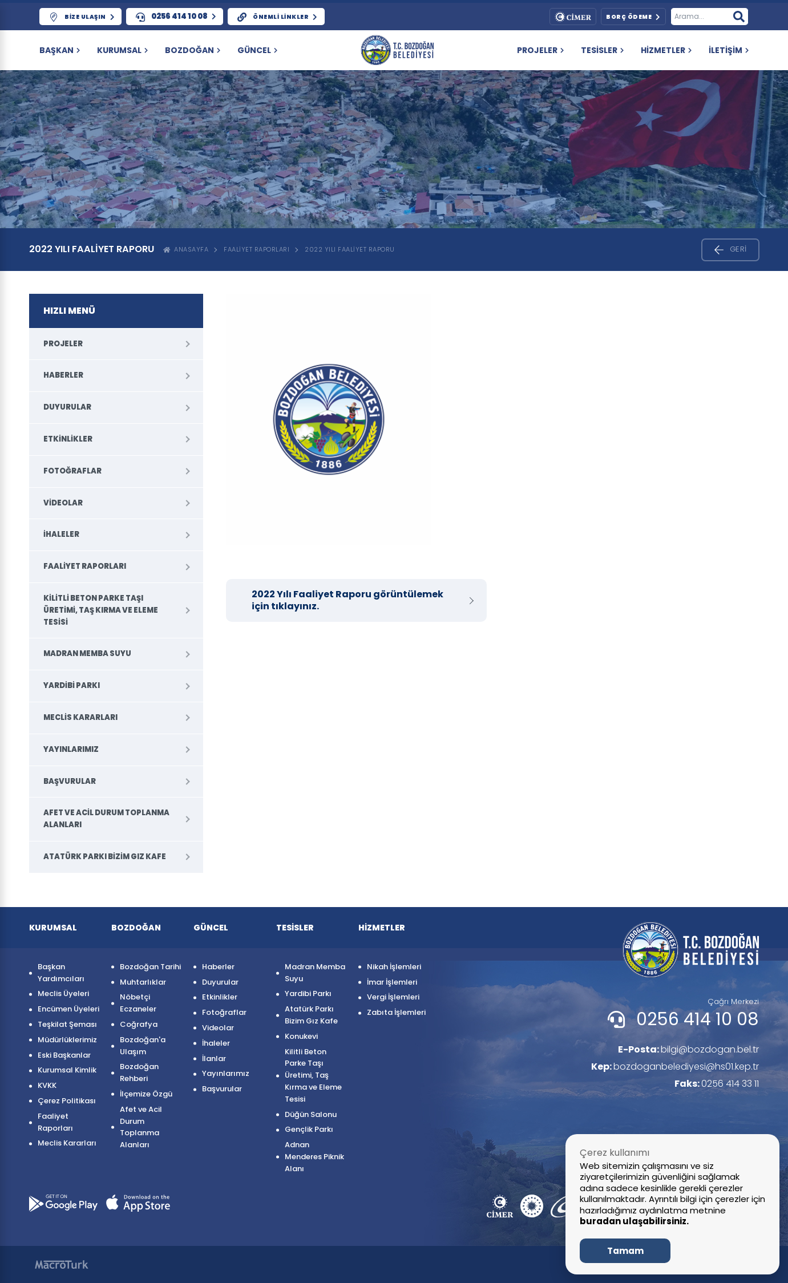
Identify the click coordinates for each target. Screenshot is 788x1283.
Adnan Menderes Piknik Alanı (314, 1156)
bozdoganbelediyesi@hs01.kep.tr (675, 1066)
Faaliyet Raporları (256, 249)
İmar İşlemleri (392, 982)
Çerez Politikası (67, 1100)
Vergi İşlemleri (393, 996)
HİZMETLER (666, 50)
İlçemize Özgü (146, 1093)
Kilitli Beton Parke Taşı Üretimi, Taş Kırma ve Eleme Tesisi (100, 610)
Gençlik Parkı (309, 1129)
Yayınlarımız (71, 749)
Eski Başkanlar (64, 1055)
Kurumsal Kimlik (67, 1070)
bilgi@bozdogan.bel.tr (688, 1049)
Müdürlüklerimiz (67, 1039)
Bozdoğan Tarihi (150, 966)
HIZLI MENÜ (69, 310)
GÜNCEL (257, 50)
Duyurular (67, 407)
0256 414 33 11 (716, 1083)
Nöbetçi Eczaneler (138, 1002)
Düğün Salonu (311, 1114)
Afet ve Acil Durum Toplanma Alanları (106, 818)
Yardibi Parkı (71, 685)
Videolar (63, 502)
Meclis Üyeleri (63, 993)
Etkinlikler (67, 439)
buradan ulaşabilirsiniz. (634, 1221)
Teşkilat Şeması (67, 1024)
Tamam (625, 1251)
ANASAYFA (186, 249)
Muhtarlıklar (143, 982)
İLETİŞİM (729, 50)
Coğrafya (138, 1024)
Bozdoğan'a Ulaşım (142, 1045)
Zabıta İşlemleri (396, 1012)
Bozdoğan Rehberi (139, 1072)
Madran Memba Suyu (87, 653)
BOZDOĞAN (192, 50)
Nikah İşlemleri (394, 966)
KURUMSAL (122, 50)
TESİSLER (602, 50)
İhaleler (61, 534)
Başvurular (69, 781)
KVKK (47, 1085)
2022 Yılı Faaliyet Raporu (350, 249)
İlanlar (214, 1058)
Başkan (59, 50)
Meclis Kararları (80, 717)
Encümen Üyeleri (68, 1008)
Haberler (63, 375)
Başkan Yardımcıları (61, 972)
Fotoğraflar (72, 471)
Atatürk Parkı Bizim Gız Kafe (104, 856)
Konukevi (301, 1036)
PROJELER (540, 50)
